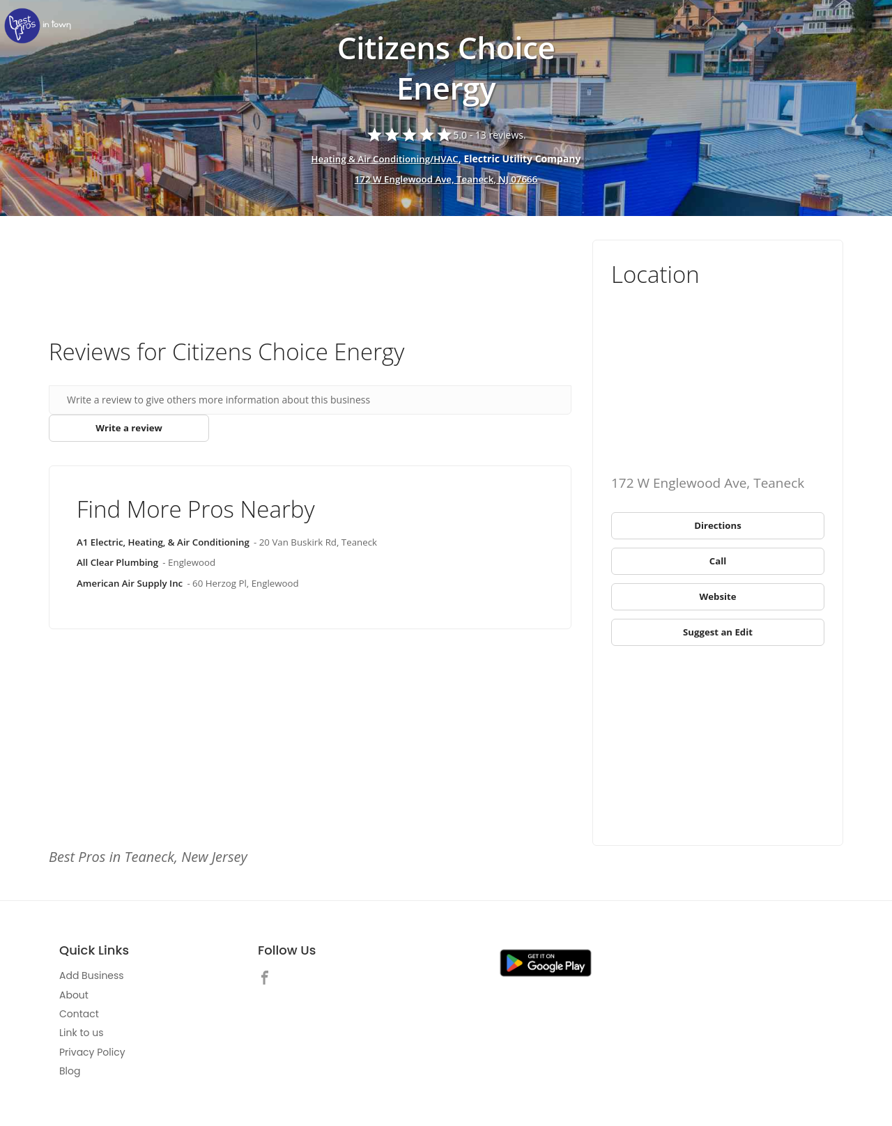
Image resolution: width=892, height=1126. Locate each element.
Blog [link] (69, 1076)
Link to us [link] (81, 1038)
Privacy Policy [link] (92, 1057)
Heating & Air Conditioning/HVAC (384, 158)
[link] (42, 26)
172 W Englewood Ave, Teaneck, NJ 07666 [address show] (446, 179)
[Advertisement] (310, 278)
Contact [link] (79, 1019)
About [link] (74, 1000)
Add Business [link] (91, 981)
